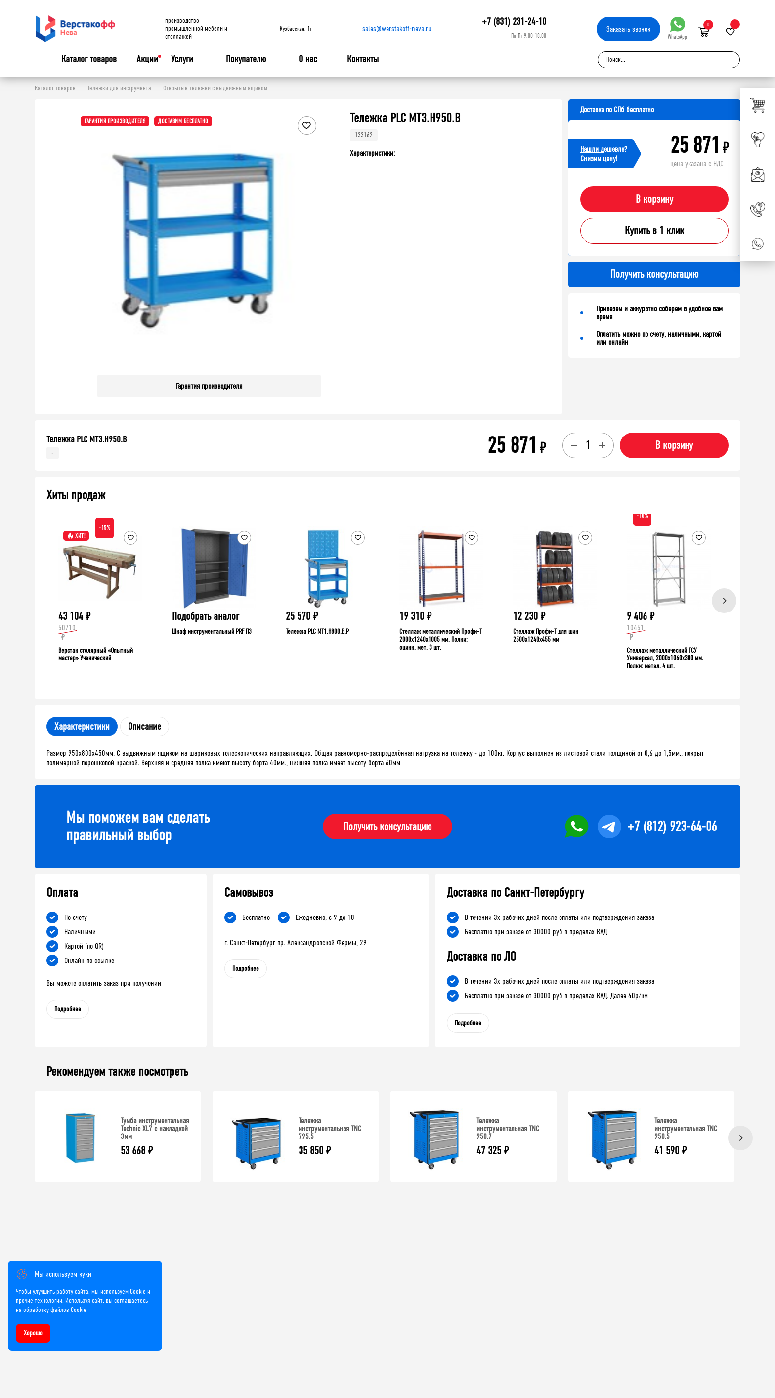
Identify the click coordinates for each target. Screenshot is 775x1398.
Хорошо (33, 1333)
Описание (144, 726)
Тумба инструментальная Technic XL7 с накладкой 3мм (155, 1128)
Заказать (628, 29)
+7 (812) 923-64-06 (672, 826)
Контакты (363, 59)
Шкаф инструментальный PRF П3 (212, 631)
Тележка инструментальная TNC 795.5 (330, 1128)
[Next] (724, 600)
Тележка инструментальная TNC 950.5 (685, 1128)
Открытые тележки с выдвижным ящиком (215, 88)
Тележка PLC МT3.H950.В (86, 439)
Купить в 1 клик (654, 230)
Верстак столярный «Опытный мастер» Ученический (95, 654)
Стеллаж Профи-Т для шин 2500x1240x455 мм (545, 635)
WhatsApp (677, 28)
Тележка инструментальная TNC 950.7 (507, 1128)
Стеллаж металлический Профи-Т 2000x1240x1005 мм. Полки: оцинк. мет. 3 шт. (440, 639)
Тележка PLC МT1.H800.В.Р (317, 631)
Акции (147, 59)
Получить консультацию (387, 826)
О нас (308, 59)
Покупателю (246, 59)
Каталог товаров (89, 59)
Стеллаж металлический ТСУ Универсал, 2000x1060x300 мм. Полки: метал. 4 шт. (665, 658)
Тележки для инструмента (119, 88)
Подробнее (67, 1009)
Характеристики (82, 726)
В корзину (654, 199)
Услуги (182, 59)
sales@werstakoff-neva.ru (396, 28)
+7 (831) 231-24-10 (514, 21)
